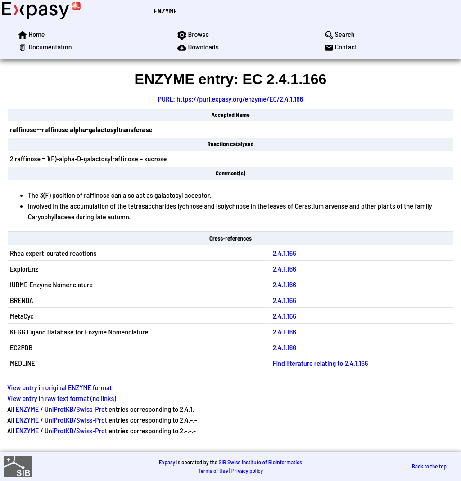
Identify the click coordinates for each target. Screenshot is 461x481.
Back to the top (429, 466)
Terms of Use (213, 470)
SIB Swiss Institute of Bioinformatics (260, 462)
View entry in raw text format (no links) (61, 398)
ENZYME (165, 10)
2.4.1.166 (284, 253)
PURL (165, 98)
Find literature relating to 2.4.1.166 (320, 363)
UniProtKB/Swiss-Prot (76, 409)
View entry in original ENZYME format (59, 387)
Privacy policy (247, 470)
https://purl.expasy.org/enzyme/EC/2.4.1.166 (239, 98)
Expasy (167, 462)
